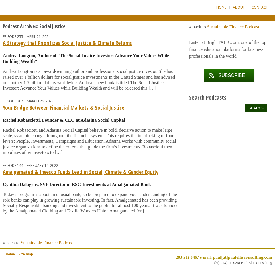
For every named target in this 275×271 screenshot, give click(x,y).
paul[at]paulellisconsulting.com (242, 257)
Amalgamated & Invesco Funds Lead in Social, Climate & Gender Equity (80, 172)
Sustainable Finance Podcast (47, 242)
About (239, 7)
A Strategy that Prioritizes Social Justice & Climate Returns (67, 43)
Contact (260, 7)
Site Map (26, 254)
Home (221, 7)
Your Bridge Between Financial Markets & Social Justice (63, 107)
